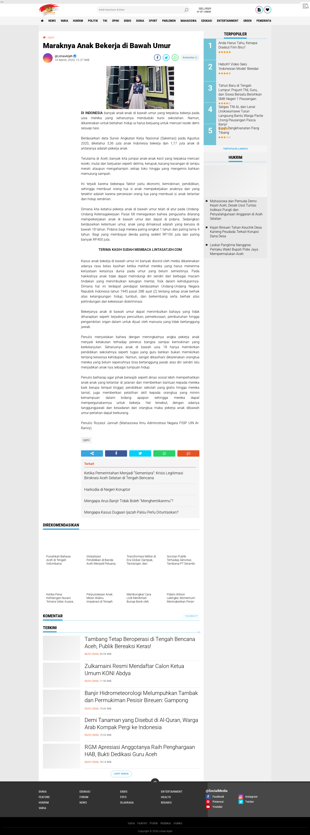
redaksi (166, 802)
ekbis (127, 20)
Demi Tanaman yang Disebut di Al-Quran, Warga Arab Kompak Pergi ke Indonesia (141, 723)
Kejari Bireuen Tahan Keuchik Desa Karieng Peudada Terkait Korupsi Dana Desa (236, 231)
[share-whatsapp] (175, 57)
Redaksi (165, 823)
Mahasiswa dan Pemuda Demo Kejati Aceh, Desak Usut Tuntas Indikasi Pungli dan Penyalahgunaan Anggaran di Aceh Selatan (236, 210)
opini (115, 20)
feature (44, 797)
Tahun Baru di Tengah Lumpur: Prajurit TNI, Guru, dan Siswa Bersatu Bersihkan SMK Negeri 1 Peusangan (240, 92)
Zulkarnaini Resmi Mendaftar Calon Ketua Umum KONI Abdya (134, 669)
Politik (154, 823)
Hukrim (142, 823)
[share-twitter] (166, 57)
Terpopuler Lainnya (235, 148)
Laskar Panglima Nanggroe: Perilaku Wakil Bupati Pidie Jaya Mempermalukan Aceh (234, 249)
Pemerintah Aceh (268, 20)
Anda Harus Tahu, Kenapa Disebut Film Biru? (237, 45)
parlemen (169, 20)
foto (123, 797)
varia (64, 20)
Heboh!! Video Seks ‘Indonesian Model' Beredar (238, 66)
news (52, 20)
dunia (140, 20)
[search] (143, 9)
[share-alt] (92, 453)
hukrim (78, 20)
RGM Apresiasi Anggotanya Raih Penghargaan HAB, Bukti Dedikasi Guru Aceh (140, 750)
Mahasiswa (188, 20)
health (166, 797)
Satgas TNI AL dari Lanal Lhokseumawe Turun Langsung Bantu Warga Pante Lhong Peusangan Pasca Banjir (240, 115)
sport (153, 20)
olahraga (127, 802)
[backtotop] (155, 782)
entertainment (228, 20)
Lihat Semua (121, 773)
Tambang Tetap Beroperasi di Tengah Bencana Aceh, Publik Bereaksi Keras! (140, 642)
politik (93, 20)
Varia (131, 823)
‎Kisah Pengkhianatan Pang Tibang (238, 130)
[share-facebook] (157, 57)
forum (84, 797)
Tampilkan (191, 616)
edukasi (206, 20)
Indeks (178, 823)
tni (105, 20)
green (247, 20)
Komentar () (190, 57)
